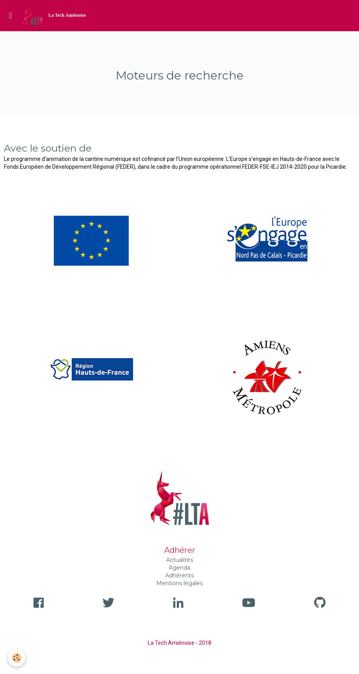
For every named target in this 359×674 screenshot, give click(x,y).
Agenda (179, 567)
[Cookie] (16, 658)
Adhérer (179, 550)
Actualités (179, 559)
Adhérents (179, 575)
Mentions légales (179, 583)
